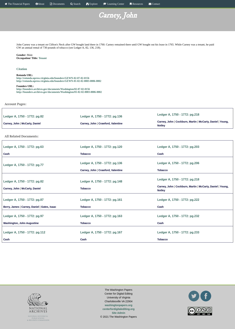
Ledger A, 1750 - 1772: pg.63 (23, 146)
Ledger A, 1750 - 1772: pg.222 (178, 199)
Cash (6, 153)
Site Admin (118, 312)
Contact (155, 4)
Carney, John (11, 123)
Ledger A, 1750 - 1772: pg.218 (178, 114)
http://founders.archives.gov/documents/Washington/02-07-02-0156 (53, 89)
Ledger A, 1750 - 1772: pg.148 (101, 181)
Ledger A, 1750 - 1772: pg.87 (23, 199)
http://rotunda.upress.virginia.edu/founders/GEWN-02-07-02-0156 (53, 78)
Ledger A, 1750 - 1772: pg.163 (101, 216)
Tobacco (85, 153)
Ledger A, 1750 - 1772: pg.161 (101, 199)
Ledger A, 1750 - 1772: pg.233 (178, 232)
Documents (58, 4)
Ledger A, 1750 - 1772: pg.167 (101, 232)
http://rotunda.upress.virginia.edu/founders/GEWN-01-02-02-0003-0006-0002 (59, 81)
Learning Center (115, 4)
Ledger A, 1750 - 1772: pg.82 (23, 116)
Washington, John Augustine (21, 223)
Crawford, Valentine (110, 123)
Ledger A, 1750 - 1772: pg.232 (178, 216)
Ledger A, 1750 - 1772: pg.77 (23, 165)
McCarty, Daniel (31, 123)
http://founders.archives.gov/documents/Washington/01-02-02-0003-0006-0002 (59, 92)
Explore (93, 4)
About (41, 4)
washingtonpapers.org (118, 305)
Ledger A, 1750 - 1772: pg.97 (23, 216)
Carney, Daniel (30, 206)
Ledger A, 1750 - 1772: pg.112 (24, 232)
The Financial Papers (18, 4)
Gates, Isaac (48, 206)
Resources (137, 4)
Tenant (43, 58)
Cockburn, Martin (186, 121)
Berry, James (11, 206)
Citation (22, 69)
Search (76, 4)
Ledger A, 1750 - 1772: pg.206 (178, 163)
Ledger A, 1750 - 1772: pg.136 (101, 116)
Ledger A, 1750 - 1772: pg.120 (101, 146)
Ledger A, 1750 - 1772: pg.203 (178, 146)
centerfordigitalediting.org (119, 309)
